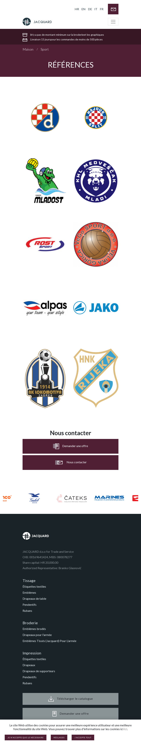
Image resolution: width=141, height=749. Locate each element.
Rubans (27, 610)
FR (101, 9)
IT (95, 9)
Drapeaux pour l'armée (37, 635)
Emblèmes (29, 592)
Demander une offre (70, 446)
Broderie (30, 622)
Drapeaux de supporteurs (39, 671)
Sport (45, 49)
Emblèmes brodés (34, 628)
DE (90, 9)
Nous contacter (70, 462)
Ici (125, 729)
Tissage (29, 580)
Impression (32, 653)
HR (77, 9)
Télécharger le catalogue (70, 699)
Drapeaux (29, 665)
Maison (28, 49)
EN (83, 9)
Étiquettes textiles (34, 586)
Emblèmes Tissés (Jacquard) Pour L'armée (49, 641)
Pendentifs (29, 604)
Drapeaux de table (34, 598)
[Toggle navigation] (113, 21)
